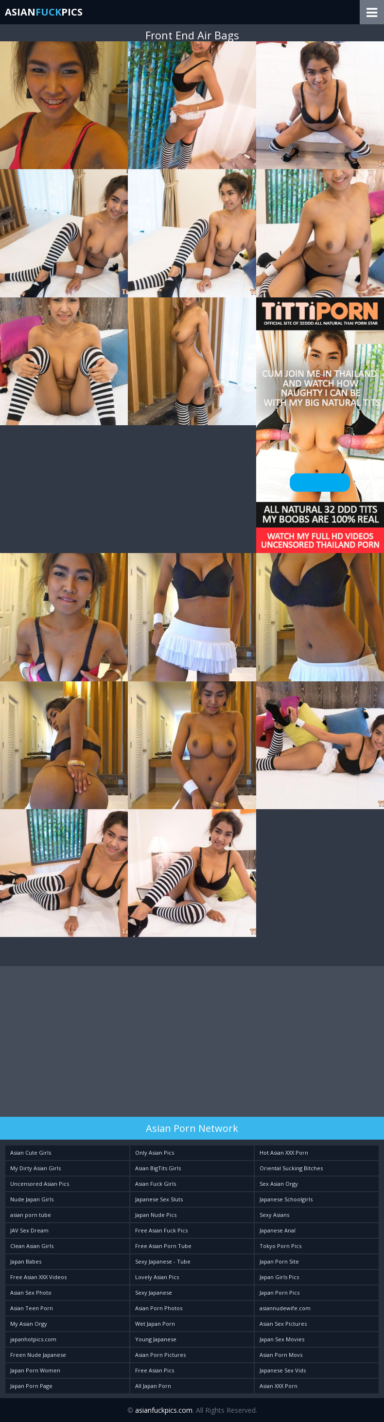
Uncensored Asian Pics (39, 1183)
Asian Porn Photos (158, 1308)
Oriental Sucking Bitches (291, 1168)
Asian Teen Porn (31, 1308)
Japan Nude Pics (155, 1214)
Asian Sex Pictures (283, 1323)
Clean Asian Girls (31, 1245)
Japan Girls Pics (279, 1277)
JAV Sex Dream (29, 1230)
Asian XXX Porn (278, 1385)
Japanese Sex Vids (283, 1370)
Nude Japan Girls (31, 1199)
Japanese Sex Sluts (159, 1199)
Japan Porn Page (31, 1385)
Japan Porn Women (35, 1370)
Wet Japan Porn (155, 1323)
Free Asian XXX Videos (38, 1277)
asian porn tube (30, 1214)
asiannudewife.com (285, 1308)
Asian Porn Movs (281, 1354)
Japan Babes (25, 1261)
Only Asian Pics (154, 1152)
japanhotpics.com (33, 1339)
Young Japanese (155, 1339)
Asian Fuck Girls (155, 1183)
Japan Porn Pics (279, 1292)
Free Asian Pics (154, 1370)
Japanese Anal (278, 1230)
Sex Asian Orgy (279, 1183)
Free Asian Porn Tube (163, 1245)
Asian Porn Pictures (160, 1354)
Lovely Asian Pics (157, 1277)
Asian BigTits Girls (158, 1168)
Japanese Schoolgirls (286, 1199)
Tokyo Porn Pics (280, 1245)
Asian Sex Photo (31, 1292)
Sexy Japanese (153, 1292)
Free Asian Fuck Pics (161, 1230)
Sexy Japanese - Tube (163, 1261)
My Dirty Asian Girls (35, 1168)
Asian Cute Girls (30, 1152)
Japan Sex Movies (282, 1339)
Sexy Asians (274, 1214)
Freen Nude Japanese (38, 1354)
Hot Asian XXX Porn (284, 1152)
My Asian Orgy (28, 1323)
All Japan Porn (153, 1385)
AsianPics (44, 11)
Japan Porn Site (279, 1261)
